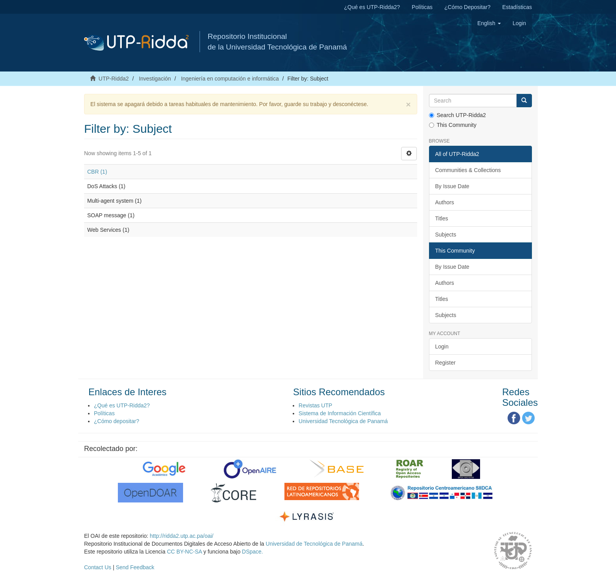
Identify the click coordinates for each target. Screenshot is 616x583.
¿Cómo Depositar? (467, 7)
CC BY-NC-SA (184, 551)
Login (442, 346)
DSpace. (252, 551)
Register (445, 362)
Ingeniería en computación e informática (230, 78)
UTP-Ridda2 (114, 78)
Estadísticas (517, 7)
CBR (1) (97, 172)
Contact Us (97, 567)
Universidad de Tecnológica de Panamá (314, 544)
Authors (444, 202)
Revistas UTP (315, 405)
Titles (441, 218)
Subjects (445, 234)
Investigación (155, 78)
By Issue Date (452, 186)
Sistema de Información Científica (340, 413)
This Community (453, 125)
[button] (489, 23)
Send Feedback (135, 567)
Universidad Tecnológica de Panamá (343, 421)
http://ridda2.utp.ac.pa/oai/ (181, 536)
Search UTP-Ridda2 (457, 115)
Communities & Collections (468, 170)
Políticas (422, 7)
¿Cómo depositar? (116, 421)
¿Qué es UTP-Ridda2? (372, 7)
